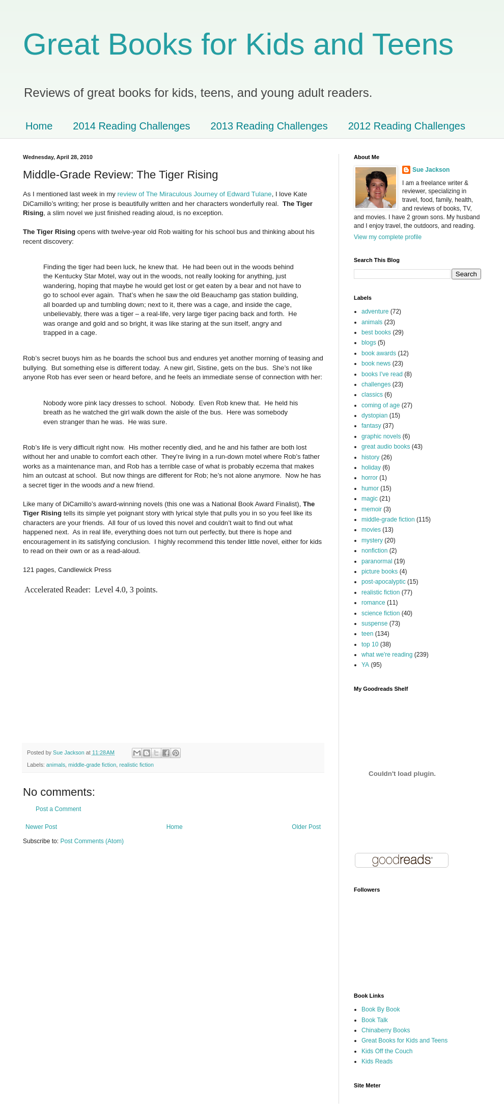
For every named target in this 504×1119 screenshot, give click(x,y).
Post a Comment (58, 809)
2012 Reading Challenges (406, 126)
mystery (372, 540)
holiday (371, 467)
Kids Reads (377, 1061)
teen (367, 633)
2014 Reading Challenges (131, 126)
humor (370, 488)
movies (371, 529)
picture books (379, 571)
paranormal (377, 561)
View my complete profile (388, 237)
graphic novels (381, 436)
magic (369, 498)
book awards (378, 353)
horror (369, 477)
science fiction (380, 613)
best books (376, 332)
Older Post (306, 826)
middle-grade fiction (92, 765)
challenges (375, 384)
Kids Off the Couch (387, 1051)
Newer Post (41, 826)
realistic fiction (136, 765)
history (370, 457)
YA (365, 664)
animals (55, 765)
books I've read (382, 374)
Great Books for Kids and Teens (238, 44)
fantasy (371, 425)
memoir (371, 509)
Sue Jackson (431, 169)
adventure (374, 311)
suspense (374, 623)
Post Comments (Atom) (92, 841)
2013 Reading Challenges (269, 126)
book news (375, 363)
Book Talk (374, 1020)
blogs (368, 342)
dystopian (374, 415)
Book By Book (380, 1009)
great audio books (385, 446)
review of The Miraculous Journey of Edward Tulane (194, 194)
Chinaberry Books (385, 1030)
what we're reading (386, 654)
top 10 (369, 644)
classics (372, 394)
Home (38, 126)
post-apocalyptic (383, 581)
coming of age (380, 405)
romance (373, 602)
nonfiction (374, 550)
